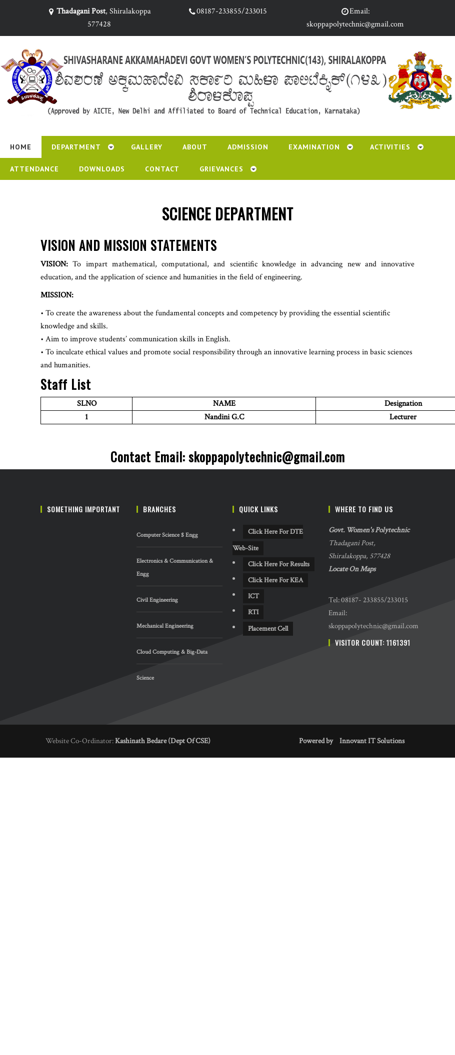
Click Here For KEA (275, 580)
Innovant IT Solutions (372, 741)
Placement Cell (268, 628)
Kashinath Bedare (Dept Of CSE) (162, 741)
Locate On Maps (352, 569)
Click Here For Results (279, 564)
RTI (253, 612)
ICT (253, 596)
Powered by (316, 741)
